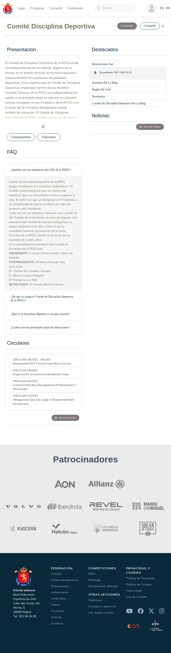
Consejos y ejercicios (102, 606)
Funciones (49, 137)
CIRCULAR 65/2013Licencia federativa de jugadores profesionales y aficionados (44, 385)
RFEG (92, 574)
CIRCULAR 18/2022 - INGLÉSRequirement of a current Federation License (42, 361)
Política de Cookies (139, 584)
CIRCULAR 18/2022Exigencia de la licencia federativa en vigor (41, 372)
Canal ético (58, 598)
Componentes (21, 137)
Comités (56, 574)
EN (168, 8)
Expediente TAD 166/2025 (115, 72)
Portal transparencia (64, 580)
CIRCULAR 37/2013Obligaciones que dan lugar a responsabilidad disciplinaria (43, 400)
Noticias (56, 617)
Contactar (127, 26)
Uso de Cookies (136, 597)
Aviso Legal (134, 591)
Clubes (55, 605)
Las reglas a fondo (101, 612)
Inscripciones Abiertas (103, 586)
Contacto (57, 623)
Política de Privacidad (140, 578)
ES (162, 8)
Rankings (94, 580)
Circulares (57, 611)
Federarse (95, 600)
